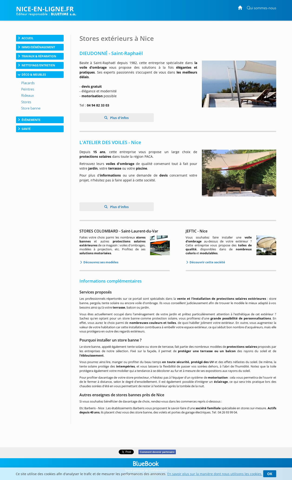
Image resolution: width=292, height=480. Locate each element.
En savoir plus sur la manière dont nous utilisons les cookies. (214, 474)
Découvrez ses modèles (100, 262)
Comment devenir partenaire (157, 452)
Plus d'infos (119, 118)
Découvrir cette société (207, 262)
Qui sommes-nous (261, 8)
